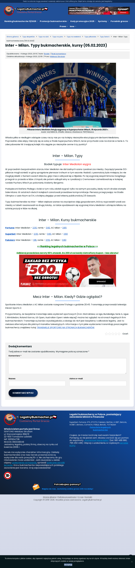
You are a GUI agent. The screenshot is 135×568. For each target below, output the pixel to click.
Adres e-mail (76, 378)
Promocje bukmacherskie (54, 21)
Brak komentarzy (59, 53)
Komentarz (15, 355)
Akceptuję (68, 565)
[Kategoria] (28, 36)
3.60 (48, 227)
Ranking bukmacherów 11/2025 (21, 21)
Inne (73, 26)
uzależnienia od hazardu (24, 462)
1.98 (35, 240)
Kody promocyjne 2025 (83, 21)
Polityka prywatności (67, 497)
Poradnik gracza (120, 21)
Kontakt (88, 497)
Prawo (64, 26)
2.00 (35, 227)
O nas (80, 497)
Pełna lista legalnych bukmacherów (100, 428)
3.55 (48, 240)
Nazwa (12, 378)
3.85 (64, 227)
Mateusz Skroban (57, 56)
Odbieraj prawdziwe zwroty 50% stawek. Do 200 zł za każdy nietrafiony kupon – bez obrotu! (67, 252)
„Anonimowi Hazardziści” (96, 440)
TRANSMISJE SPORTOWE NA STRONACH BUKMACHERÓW (65, 327)
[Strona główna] (13, 36)
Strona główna (49, 497)
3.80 (66, 234)
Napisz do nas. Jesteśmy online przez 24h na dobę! (67, 489)
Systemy (103, 21)
